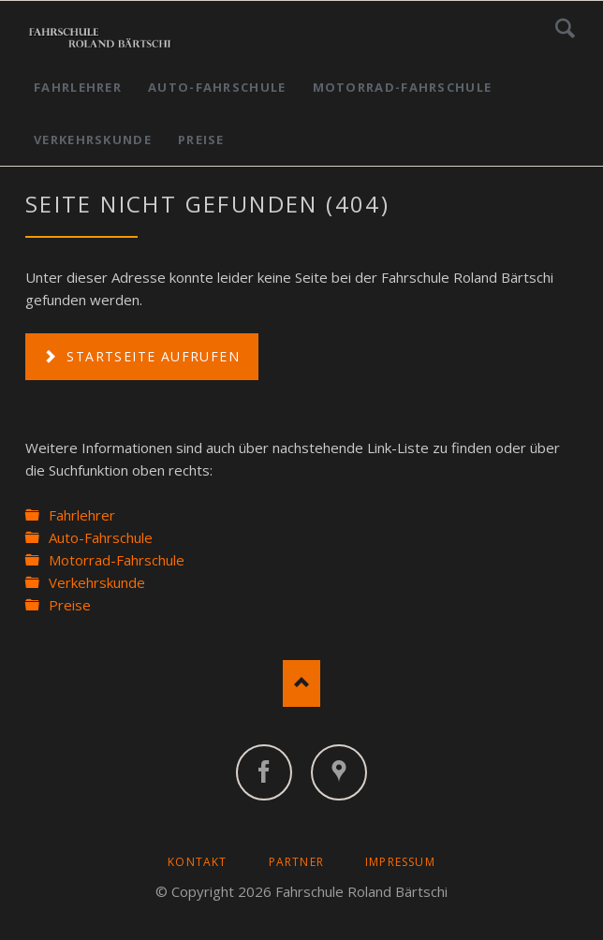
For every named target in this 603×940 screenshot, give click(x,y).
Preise (201, 139)
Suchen (565, 28)
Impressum (400, 862)
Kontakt (197, 862)
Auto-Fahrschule (217, 87)
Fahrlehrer (78, 87)
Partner (296, 862)
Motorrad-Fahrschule (403, 87)
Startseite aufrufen (151, 356)
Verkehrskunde (93, 139)
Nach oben (301, 683)
